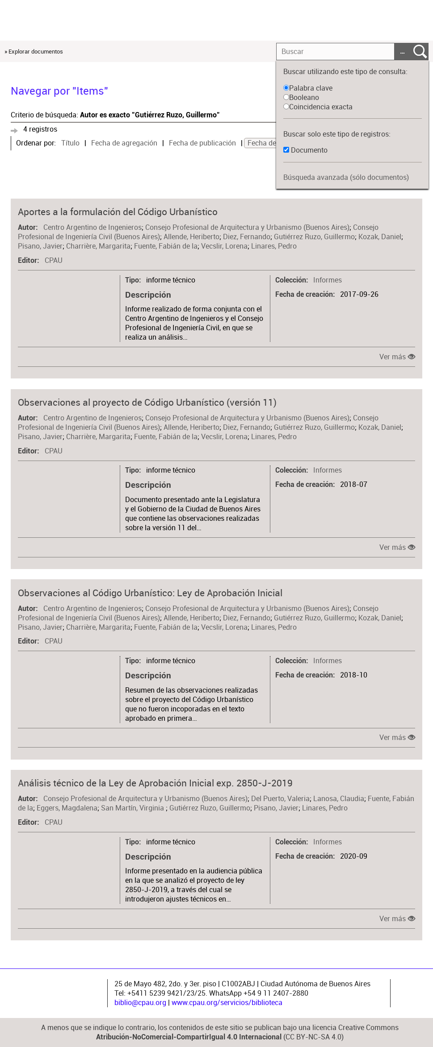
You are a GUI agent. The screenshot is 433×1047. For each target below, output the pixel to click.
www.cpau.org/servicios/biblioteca (227, 1002)
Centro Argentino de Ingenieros (92, 227)
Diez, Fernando (246, 236)
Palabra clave (307, 88)
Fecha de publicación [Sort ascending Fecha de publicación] (202, 143)
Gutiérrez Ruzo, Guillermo (314, 236)
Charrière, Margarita (98, 246)
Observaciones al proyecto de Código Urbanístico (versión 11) (147, 402)
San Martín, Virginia (133, 808)
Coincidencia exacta (318, 107)
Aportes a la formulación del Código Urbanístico (118, 211)
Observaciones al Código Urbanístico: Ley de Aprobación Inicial (150, 592)
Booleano (301, 97)
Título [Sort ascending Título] (70, 143)
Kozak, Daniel (379, 236)
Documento (309, 150)
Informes (327, 280)
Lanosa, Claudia (338, 798)
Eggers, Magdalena (67, 808)
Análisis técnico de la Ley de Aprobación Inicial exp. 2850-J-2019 (155, 783)
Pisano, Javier (40, 246)
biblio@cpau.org (140, 1002)
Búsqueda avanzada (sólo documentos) (346, 177)
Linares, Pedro (274, 246)
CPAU (54, 260)
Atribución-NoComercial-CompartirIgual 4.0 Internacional (189, 1037)
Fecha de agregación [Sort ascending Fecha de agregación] (124, 143)
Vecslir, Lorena (224, 246)
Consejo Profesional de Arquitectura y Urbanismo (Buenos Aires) (247, 227)
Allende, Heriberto (191, 236)
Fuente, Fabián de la (166, 246)
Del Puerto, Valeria (280, 798)
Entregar (420, 51)
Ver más (392, 356)
